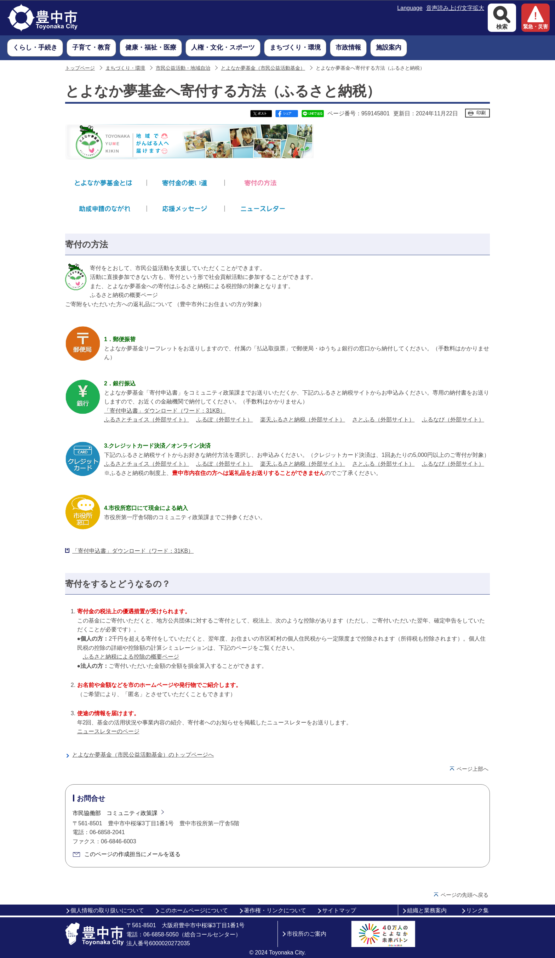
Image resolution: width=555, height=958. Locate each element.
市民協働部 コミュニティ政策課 (115, 813)
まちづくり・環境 (125, 68)
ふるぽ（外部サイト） (224, 420)
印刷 (481, 112)
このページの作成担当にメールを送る (132, 854)
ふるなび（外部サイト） (453, 420)
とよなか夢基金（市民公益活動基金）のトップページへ (143, 755)
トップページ (80, 68)
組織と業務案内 (427, 910)
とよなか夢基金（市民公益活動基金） (263, 68)
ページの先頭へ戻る (464, 895)
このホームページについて (194, 910)
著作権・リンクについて (275, 910)
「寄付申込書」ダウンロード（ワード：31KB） (164, 411)
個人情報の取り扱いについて (107, 910)
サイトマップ (339, 910)
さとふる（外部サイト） (383, 420)
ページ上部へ (472, 769)
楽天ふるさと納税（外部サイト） (302, 420)
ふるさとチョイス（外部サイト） (146, 420)
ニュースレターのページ (108, 731)
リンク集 (477, 910)
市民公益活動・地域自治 (183, 68)
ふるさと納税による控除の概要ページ (131, 657)
